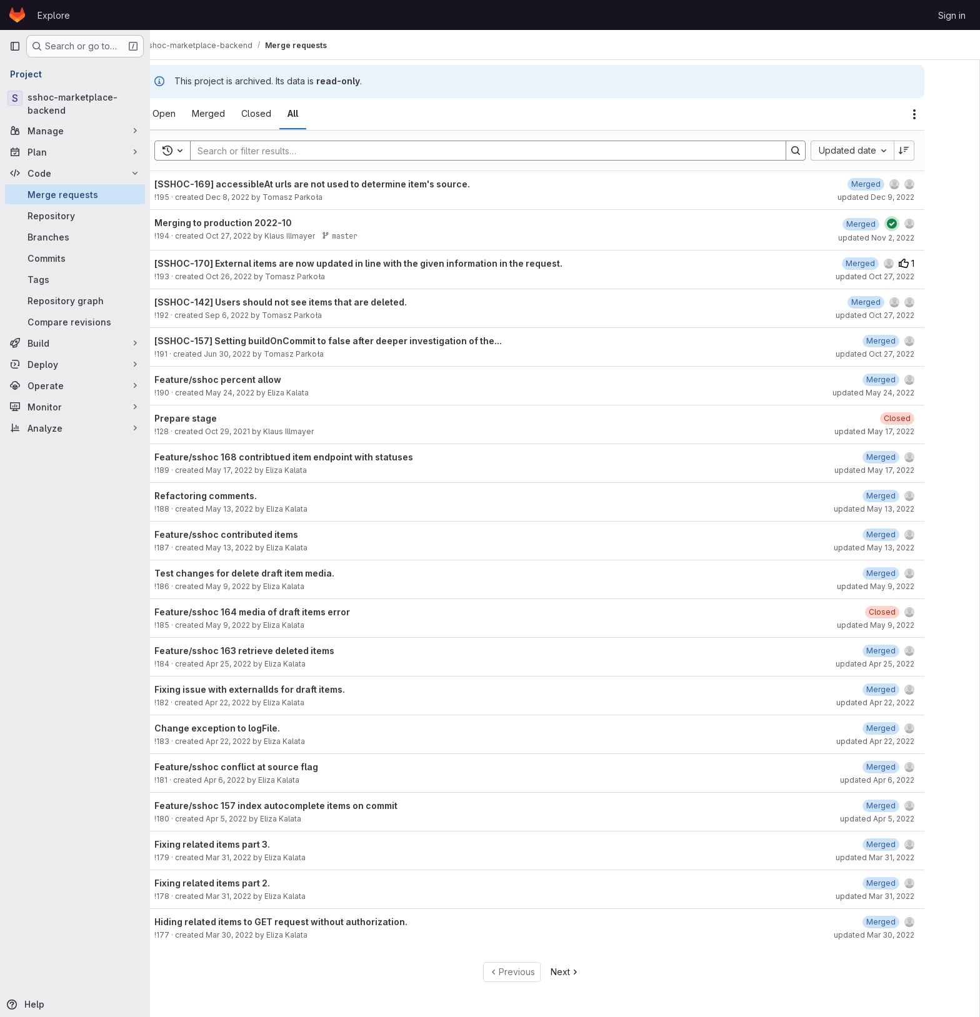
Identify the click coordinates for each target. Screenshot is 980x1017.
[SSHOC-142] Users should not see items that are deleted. (311, 302)
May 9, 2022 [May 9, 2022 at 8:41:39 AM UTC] (258, 625)
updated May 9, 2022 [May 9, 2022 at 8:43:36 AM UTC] (906, 586)
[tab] (194, 113)
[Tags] (75, 279)
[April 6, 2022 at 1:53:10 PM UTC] (911, 766)
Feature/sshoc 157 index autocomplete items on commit (306, 805)
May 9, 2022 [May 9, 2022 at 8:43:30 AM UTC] (258, 586)
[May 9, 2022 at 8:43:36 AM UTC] (911, 573)
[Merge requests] (75, 194)
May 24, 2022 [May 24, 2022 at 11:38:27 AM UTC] (260, 392)
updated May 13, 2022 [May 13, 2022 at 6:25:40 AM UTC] (904, 547)
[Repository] (75, 216)
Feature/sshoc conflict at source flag (267, 767)
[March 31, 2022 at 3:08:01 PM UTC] (911, 844)
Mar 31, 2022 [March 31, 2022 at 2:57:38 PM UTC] (259, 896)
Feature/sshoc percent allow (248, 379)
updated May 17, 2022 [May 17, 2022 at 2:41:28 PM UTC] (905, 431)
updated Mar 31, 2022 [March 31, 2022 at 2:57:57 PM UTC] (905, 896)
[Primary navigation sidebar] (15, 46)
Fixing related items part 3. (243, 844)
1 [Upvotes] (937, 263)
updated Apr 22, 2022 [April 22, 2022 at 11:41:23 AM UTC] (906, 741)
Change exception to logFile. (248, 728)
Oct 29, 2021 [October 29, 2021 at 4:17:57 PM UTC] (258, 431)
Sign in (952, 15)
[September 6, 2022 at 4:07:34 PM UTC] (896, 302)
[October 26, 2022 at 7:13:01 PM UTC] (890, 263)
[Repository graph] (75, 300)
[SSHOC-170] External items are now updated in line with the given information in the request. (389, 263)
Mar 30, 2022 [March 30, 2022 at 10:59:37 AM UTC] (260, 935)
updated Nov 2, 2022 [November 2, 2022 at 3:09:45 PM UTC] (907, 237)
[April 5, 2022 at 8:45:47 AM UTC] (911, 805)
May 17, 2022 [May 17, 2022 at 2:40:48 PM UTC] (259, 470)
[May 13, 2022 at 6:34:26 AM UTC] (911, 495)
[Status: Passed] (922, 223)
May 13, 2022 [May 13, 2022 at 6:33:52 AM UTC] (260, 508)
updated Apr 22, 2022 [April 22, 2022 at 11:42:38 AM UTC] (906, 702)
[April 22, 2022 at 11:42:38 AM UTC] (911, 689)
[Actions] (945, 114)
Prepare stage (216, 418)
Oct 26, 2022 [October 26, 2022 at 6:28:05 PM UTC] (259, 276)
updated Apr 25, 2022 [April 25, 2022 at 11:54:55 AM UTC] (905, 663)
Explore (54, 15)
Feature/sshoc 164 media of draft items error (283, 612)
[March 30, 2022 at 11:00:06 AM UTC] (911, 921)
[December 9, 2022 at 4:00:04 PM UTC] (896, 184)
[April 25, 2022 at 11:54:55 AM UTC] (911, 650)
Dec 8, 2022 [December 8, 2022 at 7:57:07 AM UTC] (258, 197)
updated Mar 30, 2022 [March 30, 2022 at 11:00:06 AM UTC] (904, 935)
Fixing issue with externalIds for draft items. (280, 689)
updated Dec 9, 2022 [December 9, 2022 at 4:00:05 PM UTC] (906, 197)
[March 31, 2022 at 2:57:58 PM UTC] (911, 883)
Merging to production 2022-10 (253, 222)
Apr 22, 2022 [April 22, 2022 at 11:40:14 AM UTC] (258, 741)
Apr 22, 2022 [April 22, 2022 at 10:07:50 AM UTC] (258, 702)
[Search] (512, 150)
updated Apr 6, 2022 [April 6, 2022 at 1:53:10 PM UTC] (908, 780)
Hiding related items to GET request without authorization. (311, 921)
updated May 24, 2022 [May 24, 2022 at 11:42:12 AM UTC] (904, 392)
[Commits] (75, 258)
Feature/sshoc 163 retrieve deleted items (275, 650)
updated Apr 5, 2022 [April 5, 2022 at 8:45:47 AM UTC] (908, 818)
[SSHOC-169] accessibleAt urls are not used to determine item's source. (343, 184)
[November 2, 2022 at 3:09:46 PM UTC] (891, 224)
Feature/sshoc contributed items (257, 534)
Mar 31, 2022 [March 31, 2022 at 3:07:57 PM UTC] (259, 857)
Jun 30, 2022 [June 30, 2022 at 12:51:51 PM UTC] (257, 354)
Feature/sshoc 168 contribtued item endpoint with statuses (314, 457)
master (370, 236)
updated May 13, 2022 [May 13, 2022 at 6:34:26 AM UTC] (904, 508)
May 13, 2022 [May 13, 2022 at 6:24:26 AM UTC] (260, 547)
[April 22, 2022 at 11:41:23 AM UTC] (911, 728)
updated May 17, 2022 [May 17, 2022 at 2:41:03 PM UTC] (905, 470)
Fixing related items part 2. (243, 883)
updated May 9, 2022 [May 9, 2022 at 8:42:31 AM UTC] (906, 625)
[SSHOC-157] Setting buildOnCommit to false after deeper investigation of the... (358, 340)
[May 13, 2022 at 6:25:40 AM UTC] (911, 534)
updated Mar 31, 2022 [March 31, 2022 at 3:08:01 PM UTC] (905, 857)
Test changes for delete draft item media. (275, 573)
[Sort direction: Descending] (935, 151)
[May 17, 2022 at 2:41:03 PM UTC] (911, 457)
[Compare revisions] (75, 322)
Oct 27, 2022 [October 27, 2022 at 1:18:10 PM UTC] (259, 236)
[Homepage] (17, 15)
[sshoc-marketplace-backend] (75, 103)
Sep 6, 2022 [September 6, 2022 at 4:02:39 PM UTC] (257, 315)
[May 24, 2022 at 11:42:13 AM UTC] (911, 379)
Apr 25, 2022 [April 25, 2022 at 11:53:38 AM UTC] (259, 663)
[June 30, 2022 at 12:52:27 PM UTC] (911, 340)
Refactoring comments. (236, 495)
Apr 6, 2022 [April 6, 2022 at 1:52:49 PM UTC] (255, 780)
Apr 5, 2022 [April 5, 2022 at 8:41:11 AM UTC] (257, 818)
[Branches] (75, 237)
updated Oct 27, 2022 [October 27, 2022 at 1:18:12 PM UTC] (905, 276)
